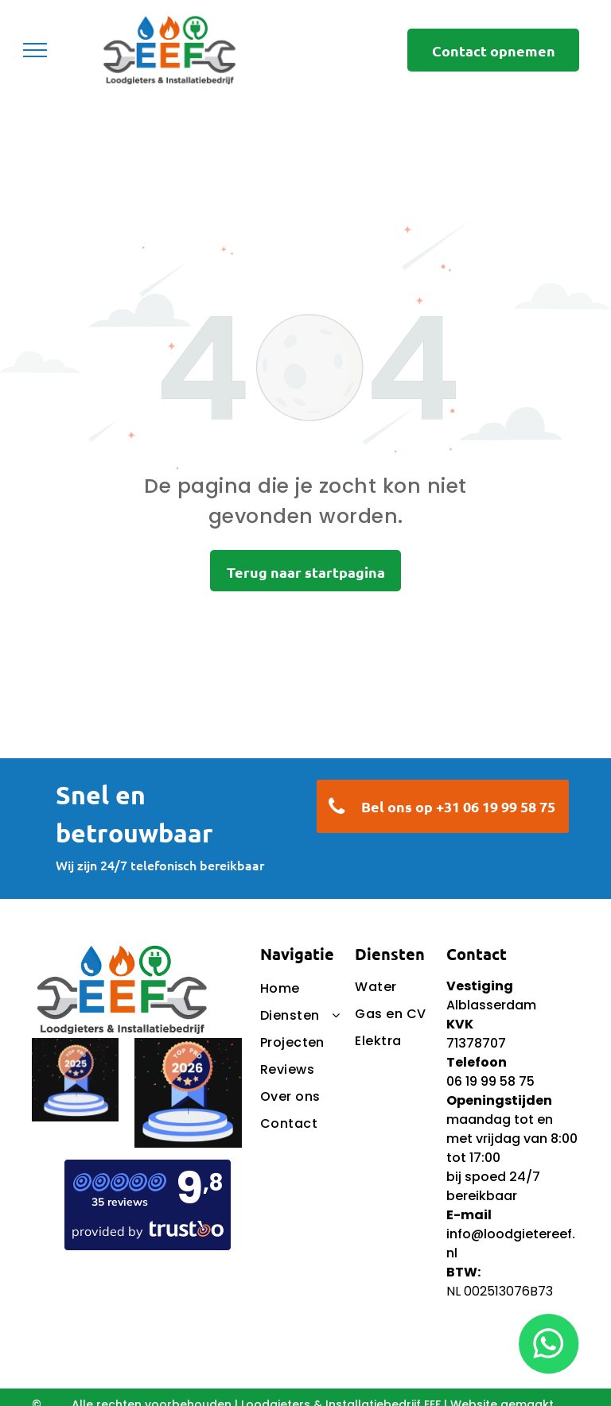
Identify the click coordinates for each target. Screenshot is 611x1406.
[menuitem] (337, 988)
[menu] (35, 50)
